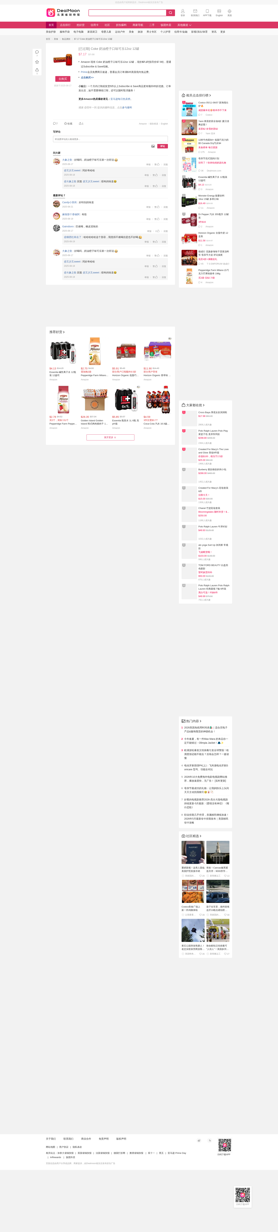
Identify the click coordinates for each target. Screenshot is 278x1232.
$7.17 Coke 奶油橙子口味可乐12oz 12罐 (93, 39)
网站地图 (50, 1209)
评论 (162, 146)
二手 (152, 24)
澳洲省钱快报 (136, 1215)
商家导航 (138, 24)
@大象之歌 (70, 181)
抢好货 (81, 24)
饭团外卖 (166, 24)
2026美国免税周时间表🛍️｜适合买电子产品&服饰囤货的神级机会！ (205, 729)
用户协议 (63, 1209)
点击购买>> (87, 77)
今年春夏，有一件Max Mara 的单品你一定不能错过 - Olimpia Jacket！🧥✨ (206, 740)
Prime (84, 72)
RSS (209, 1202)
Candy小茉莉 (69, 202)
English (164, 124)
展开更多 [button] (110, 437)
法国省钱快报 (103, 1215)
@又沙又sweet (72, 170)
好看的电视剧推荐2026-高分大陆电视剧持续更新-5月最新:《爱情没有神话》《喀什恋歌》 (206, 803)
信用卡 (95, 24)
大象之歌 (67, 159)
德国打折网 (119, 1215)
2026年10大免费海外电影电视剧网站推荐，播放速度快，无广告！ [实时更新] (205, 778)
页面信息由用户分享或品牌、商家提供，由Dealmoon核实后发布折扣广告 (80, 1225)
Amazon (143, 124)
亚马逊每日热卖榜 (120, 99)
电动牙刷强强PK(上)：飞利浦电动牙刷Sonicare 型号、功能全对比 (206, 767)
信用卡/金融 (180, 31)
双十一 (151, 1215)
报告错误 (154, 124)
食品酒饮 (66, 39)
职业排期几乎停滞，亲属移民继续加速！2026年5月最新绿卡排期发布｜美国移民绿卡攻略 (206, 818)
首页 (51, 24)
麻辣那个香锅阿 (71, 214)
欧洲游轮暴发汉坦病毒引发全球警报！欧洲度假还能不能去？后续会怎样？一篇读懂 (206, 754)
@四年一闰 (90, 107)
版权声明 (121, 1200)
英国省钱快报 (84, 1215)
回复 (166, 164)
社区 (107, 24)
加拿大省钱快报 (65, 1215)
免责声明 (104, 1200)
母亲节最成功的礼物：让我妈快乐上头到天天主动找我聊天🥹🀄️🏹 (206, 790)
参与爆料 (127, 107)
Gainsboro (68, 226)
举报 (148, 164)
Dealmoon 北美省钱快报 (63, 12)
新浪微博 (199, 1202)
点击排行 (65, 24)
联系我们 (68, 1200)
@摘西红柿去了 (72, 237)
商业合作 (86, 1200)
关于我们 (51, 1200)
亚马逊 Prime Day (177, 1215)
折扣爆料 (121, 24)
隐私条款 (77, 1209)
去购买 (63, 78)
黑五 (161, 1215)
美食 (56, 39)
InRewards (55, 1219)
